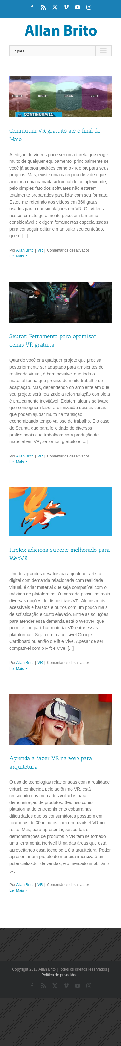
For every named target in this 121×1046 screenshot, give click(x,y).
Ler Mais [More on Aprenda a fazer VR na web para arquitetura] (16, 890)
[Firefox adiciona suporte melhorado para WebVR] (60, 511)
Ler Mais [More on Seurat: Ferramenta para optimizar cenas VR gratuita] (16, 462)
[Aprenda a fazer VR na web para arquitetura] (60, 719)
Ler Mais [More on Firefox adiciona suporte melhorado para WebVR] (16, 668)
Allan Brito (24, 250)
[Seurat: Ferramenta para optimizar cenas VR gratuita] (60, 302)
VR (40, 250)
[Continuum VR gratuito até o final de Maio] (60, 96)
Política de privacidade (61, 975)
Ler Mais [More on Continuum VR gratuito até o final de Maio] (16, 256)
